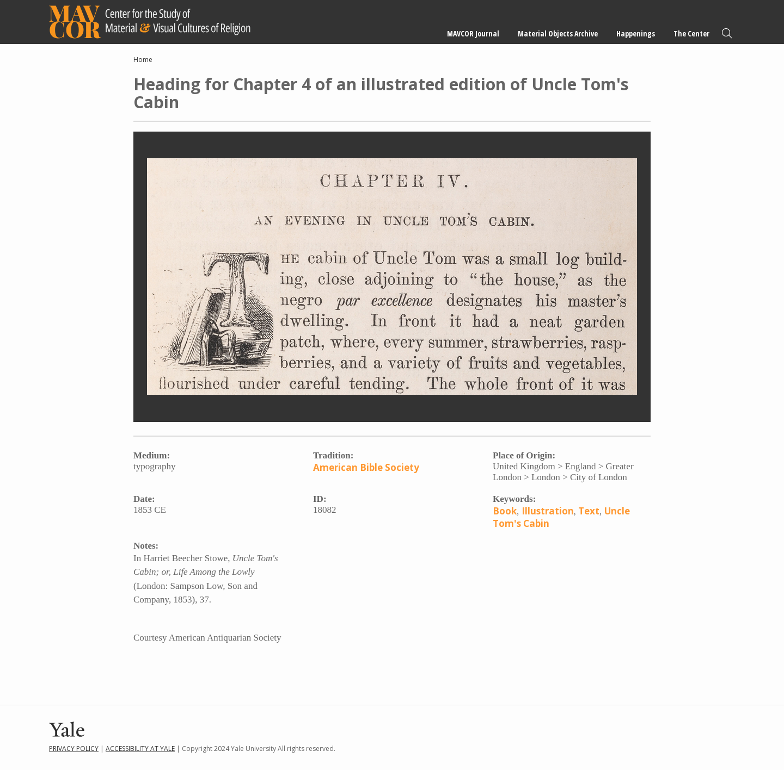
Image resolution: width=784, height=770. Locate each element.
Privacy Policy (74, 748)
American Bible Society (366, 467)
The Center (691, 33)
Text (588, 511)
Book (505, 511)
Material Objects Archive (558, 33)
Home (142, 59)
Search (727, 33)
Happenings (635, 33)
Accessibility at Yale (140, 748)
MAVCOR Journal (473, 33)
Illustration (548, 511)
